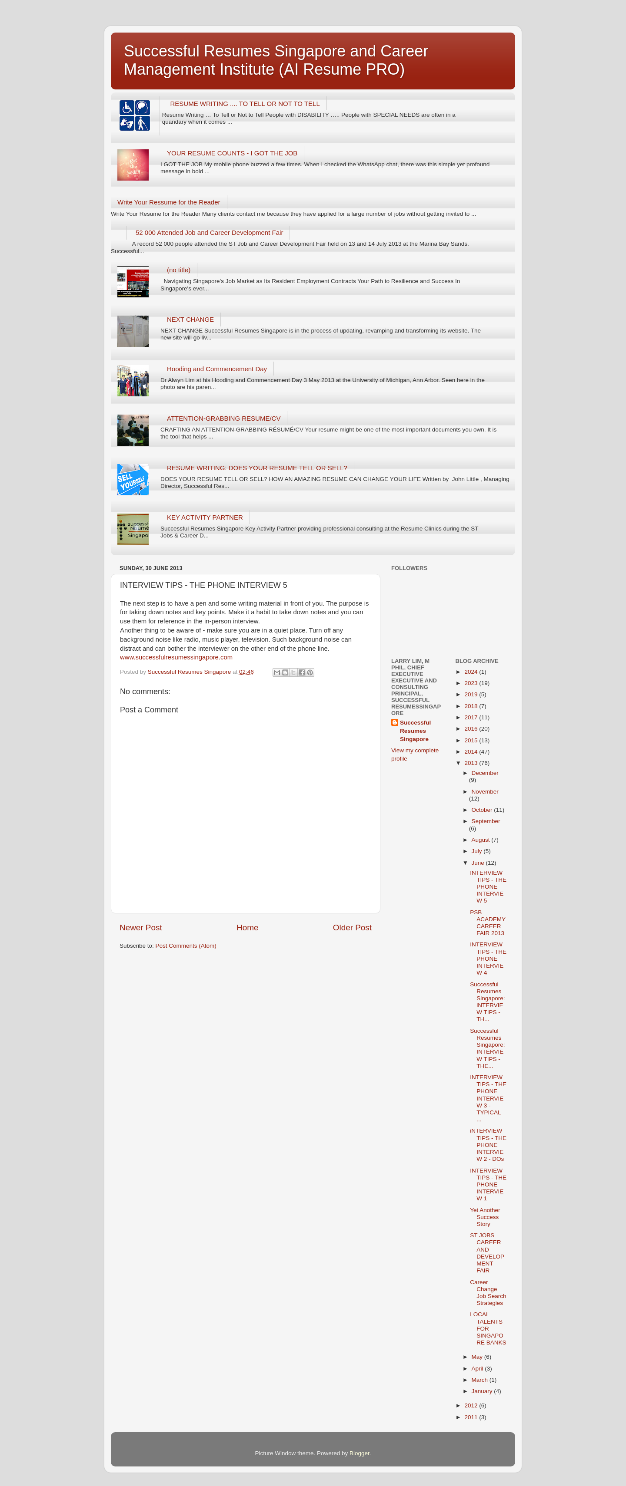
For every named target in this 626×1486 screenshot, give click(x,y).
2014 (471, 751)
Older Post (352, 927)
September (486, 821)
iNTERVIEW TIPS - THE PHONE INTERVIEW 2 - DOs (488, 1144)
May (478, 1357)
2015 (471, 740)
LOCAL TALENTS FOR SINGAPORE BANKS (488, 1328)
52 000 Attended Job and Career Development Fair (209, 232)
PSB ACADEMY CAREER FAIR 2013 (488, 923)
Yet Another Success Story (485, 1217)
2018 (471, 706)
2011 (471, 1417)
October (483, 810)
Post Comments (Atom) (186, 945)
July (478, 851)
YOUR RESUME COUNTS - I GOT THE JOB (232, 153)
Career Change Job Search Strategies (488, 1293)
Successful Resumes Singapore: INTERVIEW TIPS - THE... (487, 1048)
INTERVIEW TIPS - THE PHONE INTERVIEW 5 (488, 887)
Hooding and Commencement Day (217, 368)
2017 (471, 717)
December (485, 773)
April (478, 1368)
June (479, 863)
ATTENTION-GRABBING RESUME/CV (223, 418)
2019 (471, 694)
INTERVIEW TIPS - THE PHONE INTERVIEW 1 (488, 1184)
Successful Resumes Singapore (415, 730)
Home (247, 927)
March (480, 1380)
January (483, 1391)
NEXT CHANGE (190, 319)
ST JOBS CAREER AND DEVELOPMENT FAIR (487, 1253)
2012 (471, 1405)
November (485, 791)
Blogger (360, 1453)
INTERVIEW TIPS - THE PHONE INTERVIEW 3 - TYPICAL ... (488, 1098)
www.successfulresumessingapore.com (176, 657)
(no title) (178, 269)
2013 (471, 763)
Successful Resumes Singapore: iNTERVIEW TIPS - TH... (487, 1002)
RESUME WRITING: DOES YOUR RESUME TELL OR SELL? (257, 467)
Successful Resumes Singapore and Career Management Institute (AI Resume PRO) (276, 60)
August (482, 840)
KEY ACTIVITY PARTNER (205, 517)
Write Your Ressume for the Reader (168, 202)
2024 (471, 672)
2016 (471, 728)
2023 (471, 683)
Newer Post (141, 927)
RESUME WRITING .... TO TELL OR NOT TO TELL (245, 103)
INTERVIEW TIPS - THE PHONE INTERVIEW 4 (488, 958)
